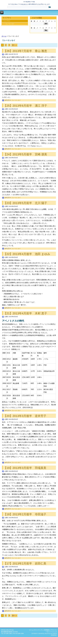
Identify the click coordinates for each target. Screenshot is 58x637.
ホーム (4, 36)
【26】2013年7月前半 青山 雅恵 (25, 51)
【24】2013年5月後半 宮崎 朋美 (25, 154)
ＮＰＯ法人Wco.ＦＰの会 (29, 1)
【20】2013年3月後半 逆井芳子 (25, 416)
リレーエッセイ (9, 24)
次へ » (14, 45)
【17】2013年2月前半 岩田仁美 (25, 563)
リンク (55, 632)
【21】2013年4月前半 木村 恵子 (25, 313)
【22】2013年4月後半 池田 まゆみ (27, 254)
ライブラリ (6, 21)
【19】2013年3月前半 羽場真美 (25, 467)
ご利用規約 (46, 630)
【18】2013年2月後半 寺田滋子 (25, 514)
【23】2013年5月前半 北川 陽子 (25, 203)
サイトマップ (38, 630)
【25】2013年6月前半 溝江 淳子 (25, 105)
